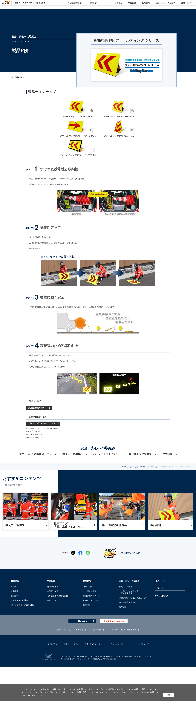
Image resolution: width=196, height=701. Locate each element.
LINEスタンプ (161, 628)
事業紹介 (51, 614)
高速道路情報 (73, 5)
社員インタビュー (90, 633)
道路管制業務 (52, 624)
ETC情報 (90, 5)
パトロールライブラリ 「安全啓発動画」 (128, 625)
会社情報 (15, 629)
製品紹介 (167, 482)
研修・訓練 (88, 619)
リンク (131, 677)
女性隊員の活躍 (89, 624)
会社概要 (15, 614)
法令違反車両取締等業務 (57, 629)
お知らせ (159, 621)
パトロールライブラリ (105, 482)
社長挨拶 (15, 619)
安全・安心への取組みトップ (35, 482)
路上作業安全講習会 (140, 482)
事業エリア (51, 633)
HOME (124, 492)
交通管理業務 (52, 619)
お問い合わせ (82, 654)
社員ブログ (160, 614)
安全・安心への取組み (138, 492)
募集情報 (87, 638)
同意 (168, 694)
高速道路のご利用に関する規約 (123, 662)
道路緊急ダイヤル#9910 (114, 654)
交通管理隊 (96, 662)
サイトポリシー (53, 677)
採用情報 (87, 614)
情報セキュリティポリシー (95, 677)
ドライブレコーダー (116, 677)
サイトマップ (143, 677)
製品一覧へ (19, 76)
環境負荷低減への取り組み (22, 638)
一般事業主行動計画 (19, 633)
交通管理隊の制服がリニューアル (133, 631)
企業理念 (15, 624)
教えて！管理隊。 (72, 482)
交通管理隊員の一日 (91, 629)
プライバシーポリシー (72, 677)
